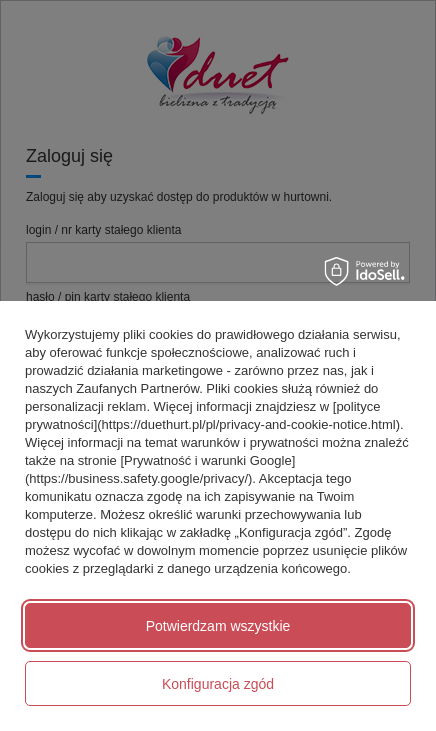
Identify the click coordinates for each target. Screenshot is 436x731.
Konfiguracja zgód (218, 684)
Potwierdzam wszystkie (218, 626)
